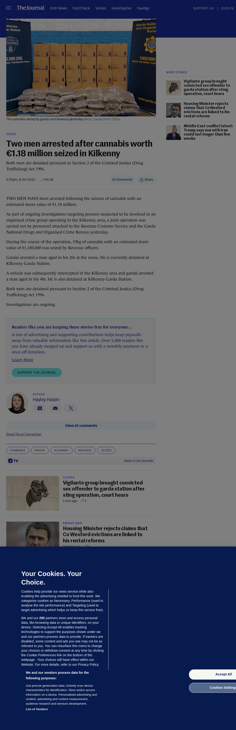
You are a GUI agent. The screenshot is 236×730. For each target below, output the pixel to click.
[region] (118, 638)
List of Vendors (37, 709)
